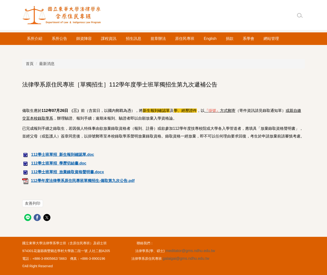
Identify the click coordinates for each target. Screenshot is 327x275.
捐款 (230, 38)
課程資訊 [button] (108, 38)
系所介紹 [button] (34, 38)
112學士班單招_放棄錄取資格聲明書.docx (63, 172)
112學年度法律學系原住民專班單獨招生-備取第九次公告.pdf (78, 181)
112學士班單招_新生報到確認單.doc (58, 154)
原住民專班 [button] (184, 38)
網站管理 (271, 38)
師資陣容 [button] (84, 38)
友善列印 (32, 203)
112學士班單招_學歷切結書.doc (54, 163)
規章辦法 (158, 38)
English (210, 38)
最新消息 (47, 64)
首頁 (30, 64)
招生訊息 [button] (133, 38)
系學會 (248, 38)
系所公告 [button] (59, 38)
